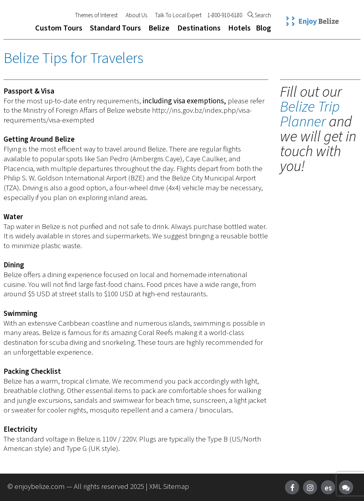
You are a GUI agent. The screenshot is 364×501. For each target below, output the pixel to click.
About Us (136, 16)
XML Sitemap (169, 486)
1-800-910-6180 (224, 16)
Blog (263, 28)
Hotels (239, 28)
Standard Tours (115, 28)
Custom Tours (58, 28)
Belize (159, 28)
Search (259, 16)
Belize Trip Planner (310, 114)
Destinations (199, 28)
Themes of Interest (96, 16)
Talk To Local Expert (178, 16)
